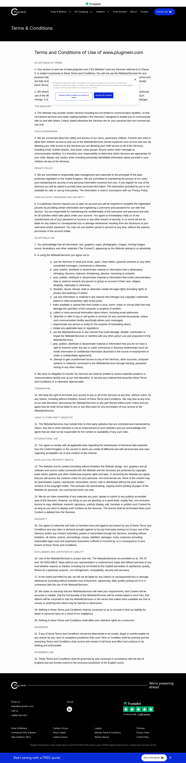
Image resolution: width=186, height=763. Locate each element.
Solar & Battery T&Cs (20, 737)
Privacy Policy (143, 732)
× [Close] (170, 758)
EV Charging (81, 11)
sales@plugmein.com (22, 706)
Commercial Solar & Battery (23, 732)
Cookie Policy (143, 737)
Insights (100, 11)
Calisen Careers (60, 737)
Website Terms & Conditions (108, 732)
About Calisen (59, 732)
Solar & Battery (59, 11)
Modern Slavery (102, 737)
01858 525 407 (19, 715)
